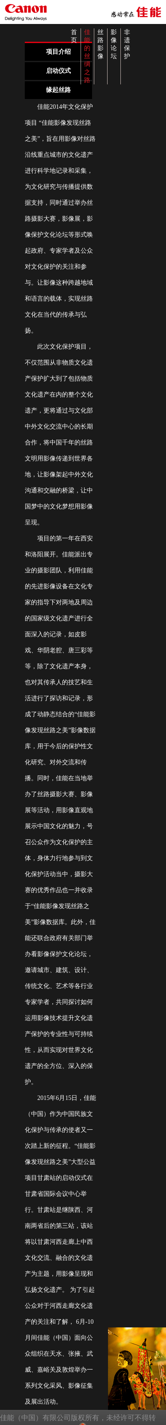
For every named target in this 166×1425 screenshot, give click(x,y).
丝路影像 (100, 44)
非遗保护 (127, 44)
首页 (74, 36)
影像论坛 (114, 44)
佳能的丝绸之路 (87, 56)
